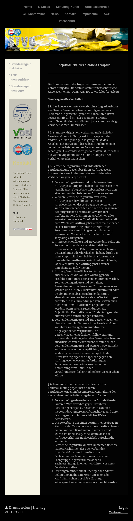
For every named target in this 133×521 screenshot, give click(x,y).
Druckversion (18, 508)
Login (123, 508)
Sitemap (39, 508)
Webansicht (118, 512)
